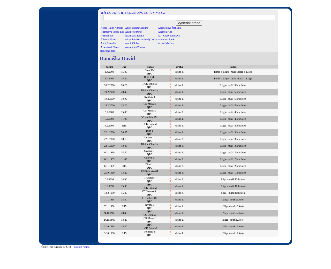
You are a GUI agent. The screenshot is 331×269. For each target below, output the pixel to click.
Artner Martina (166, 43)
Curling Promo (81, 246)
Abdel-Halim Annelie (112, 27)
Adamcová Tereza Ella (112, 31)
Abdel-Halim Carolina (136, 27)
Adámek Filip (165, 31)
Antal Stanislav (108, 43)
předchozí (105, 50)
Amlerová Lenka (166, 39)
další (113, 50)
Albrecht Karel (108, 39)
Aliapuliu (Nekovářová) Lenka (141, 39)
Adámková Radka (134, 35)
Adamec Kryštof (133, 31)
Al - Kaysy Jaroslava (169, 35)
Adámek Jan (107, 35)
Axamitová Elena (110, 47)
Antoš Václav (132, 43)
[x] (101, 12)
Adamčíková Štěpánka (169, 27)
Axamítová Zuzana (135, 47)
